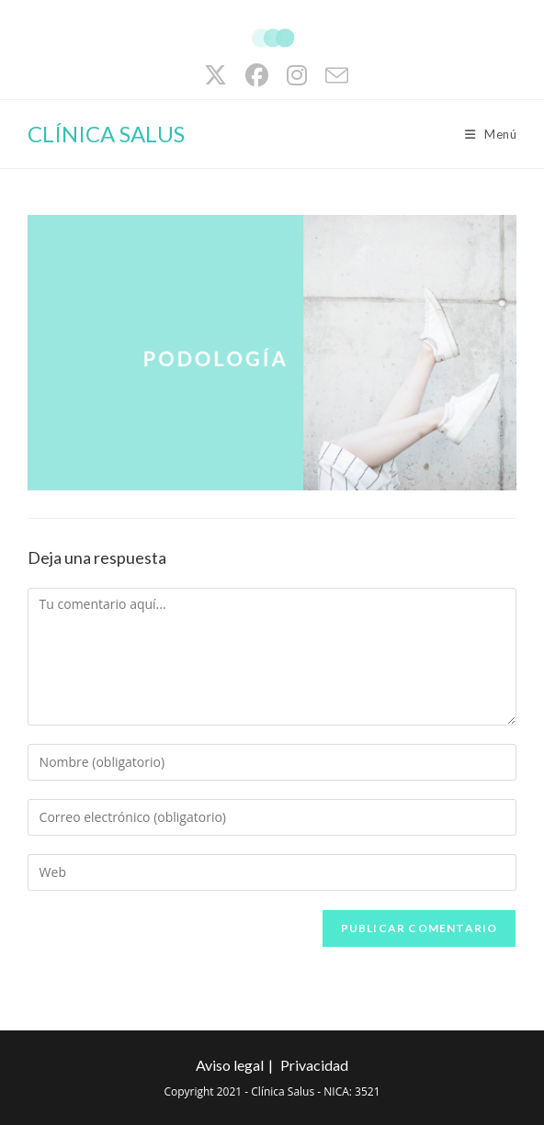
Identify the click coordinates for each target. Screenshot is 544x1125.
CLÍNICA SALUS (106, 133)
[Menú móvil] (491, 134)
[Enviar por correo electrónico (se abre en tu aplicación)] (332, 75)
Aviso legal (230, 1065)
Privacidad (314, 1065)
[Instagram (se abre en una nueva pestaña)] (297, 75)
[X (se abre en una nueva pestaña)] (215, 75)
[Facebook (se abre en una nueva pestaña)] (257, 75)
